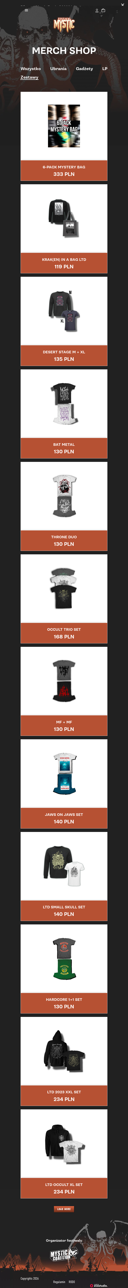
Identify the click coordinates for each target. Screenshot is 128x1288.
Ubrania (58, 63)
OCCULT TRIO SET (64, 623)
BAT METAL (64, 438)
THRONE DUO (64, 531)
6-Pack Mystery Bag (64, 161)
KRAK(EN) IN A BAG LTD (64, 253)
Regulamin (59, 1276)
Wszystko (31, 63)
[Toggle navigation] (26, 4)
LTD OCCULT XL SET (64, 1178)
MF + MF (64, 716)
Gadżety (84, 63)
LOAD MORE (64, 1203)
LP (104, 63)
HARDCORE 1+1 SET (64, 993)
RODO (72, 1276)
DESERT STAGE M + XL (64, 346)
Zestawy (29, 71)
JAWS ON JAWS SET (64, 808)
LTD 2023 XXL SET (64, 1086)
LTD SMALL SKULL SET (64, 901)
